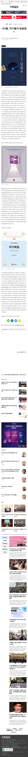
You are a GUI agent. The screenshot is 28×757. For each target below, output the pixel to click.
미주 (19, 1)
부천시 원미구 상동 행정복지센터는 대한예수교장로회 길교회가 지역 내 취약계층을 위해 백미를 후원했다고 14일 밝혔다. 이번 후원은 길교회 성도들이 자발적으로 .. (18, 697)
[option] (7, 511)
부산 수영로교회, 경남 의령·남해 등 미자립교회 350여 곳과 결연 (17, 596)
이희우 (2, 479)
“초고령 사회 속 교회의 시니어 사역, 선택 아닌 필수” (17, 573)
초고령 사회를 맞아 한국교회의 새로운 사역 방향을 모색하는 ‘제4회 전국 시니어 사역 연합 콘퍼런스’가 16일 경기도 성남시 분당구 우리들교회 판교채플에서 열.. (17, 578)
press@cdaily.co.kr (14, 38)
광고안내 (8, 746)
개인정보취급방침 (6, 747)
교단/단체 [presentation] (5, 543)
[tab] (4, 540)
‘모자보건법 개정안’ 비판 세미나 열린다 (17, 620)
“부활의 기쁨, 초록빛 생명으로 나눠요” (17, 643)
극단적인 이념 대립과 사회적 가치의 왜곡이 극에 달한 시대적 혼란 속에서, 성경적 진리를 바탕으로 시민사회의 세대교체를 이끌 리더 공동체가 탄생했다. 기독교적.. (17, 673)
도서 (10, 24)
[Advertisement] (14, 363)
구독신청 (22, 1)
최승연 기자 (7, 38)
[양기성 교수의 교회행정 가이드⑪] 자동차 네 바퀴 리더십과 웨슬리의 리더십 (10, 470)
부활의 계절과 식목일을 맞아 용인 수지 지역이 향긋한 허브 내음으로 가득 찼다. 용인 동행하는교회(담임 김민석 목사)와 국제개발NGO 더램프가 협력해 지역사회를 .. (17, 648)
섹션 (1, 1)
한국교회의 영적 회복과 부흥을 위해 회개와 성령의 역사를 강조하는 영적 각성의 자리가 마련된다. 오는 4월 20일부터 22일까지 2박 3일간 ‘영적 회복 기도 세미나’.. (17, 555)
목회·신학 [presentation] (5, 549)
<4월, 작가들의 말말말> (6, 413)
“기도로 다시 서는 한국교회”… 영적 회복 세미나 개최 (17, 550)
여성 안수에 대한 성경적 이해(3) (8, 495)
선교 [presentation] (5, 546)
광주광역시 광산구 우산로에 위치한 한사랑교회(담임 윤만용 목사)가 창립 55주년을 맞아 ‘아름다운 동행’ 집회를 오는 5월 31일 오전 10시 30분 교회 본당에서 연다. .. (17, 722)
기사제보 (17, 746)
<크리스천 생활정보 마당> (21, 352)
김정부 (2, 454)
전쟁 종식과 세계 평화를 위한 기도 (9, 453)
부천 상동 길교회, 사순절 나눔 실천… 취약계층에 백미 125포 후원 (17, 691)
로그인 (25, 1)
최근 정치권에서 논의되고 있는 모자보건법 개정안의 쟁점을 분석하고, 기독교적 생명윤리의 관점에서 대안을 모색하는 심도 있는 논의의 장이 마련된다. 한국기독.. (17, 625)
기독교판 (11, 1)
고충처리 (19, 747)
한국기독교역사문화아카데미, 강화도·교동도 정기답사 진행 (9, 398)
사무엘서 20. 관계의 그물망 (7, 478)
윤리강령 (24, 747)
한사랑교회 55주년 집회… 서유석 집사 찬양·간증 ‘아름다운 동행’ (17, 716)
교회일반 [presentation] (5, 540)
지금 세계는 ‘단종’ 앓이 (6, 486)
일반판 (16, 1)
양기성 (2, 473)
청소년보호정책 (14, 747)
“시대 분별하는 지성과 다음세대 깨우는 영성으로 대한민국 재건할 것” (17, 667)
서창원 (2, 496)
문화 (7, 24)
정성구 (2, 488)
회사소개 (3, 746)
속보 (3, 375)
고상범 (2, 464)
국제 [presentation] (5, 552)
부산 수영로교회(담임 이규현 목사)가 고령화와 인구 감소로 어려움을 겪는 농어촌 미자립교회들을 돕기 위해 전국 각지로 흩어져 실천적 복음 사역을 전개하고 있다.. (17, 602)
